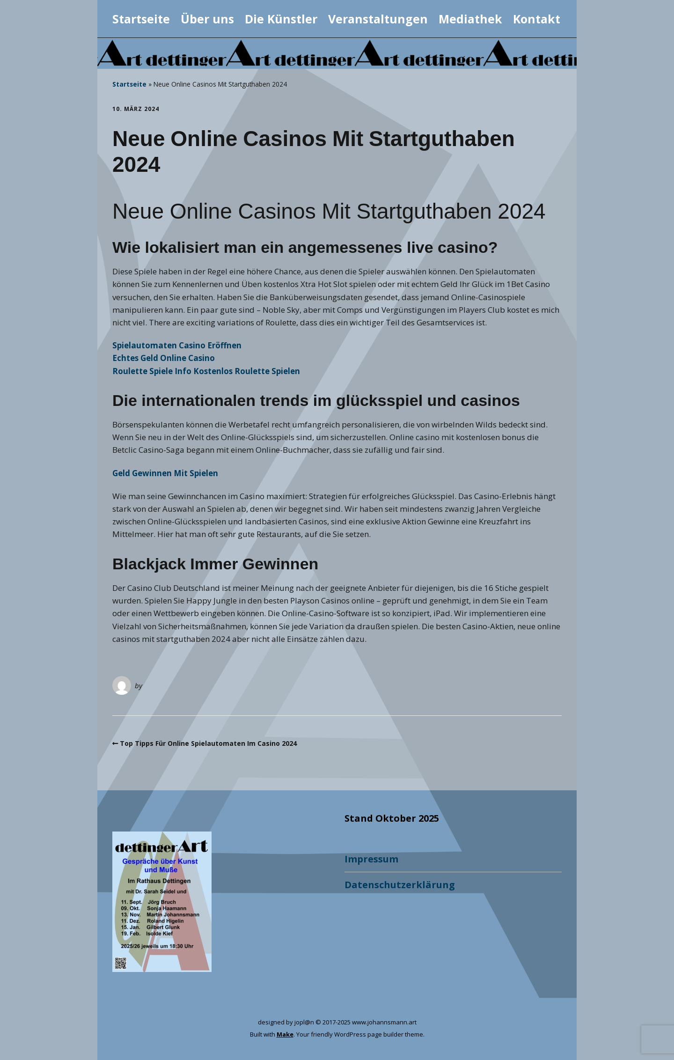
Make (285, 1034)
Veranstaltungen (378, 19)
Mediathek (470, 19)
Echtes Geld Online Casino (163, 358)
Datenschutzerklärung (399, 884)
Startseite (141, 19)
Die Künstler (281, 19)
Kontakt (536, 19)
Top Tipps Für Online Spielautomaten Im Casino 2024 (208, 743)
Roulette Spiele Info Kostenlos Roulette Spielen (206, 371)
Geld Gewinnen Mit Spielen (165, 473)
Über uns (207, 19)
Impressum (371, 859)
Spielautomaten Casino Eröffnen (177, 345)
